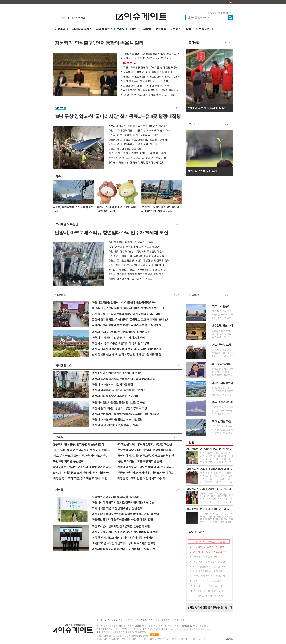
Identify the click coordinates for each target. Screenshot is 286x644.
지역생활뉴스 (104, 29)
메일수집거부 (179, 619)
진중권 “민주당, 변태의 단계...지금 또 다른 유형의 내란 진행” (146, 472)
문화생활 (160, 29)
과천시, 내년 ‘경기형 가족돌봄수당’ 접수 (115, 425)
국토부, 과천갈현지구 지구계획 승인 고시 (73, 209)
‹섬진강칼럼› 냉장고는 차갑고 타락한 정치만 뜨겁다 (209, 448)
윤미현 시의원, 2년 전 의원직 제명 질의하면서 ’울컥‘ (136, 162)
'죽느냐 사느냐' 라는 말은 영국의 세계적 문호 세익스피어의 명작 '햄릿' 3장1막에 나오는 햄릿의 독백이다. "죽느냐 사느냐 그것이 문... (216, 499)
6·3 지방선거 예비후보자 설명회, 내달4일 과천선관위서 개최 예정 (151, 90)
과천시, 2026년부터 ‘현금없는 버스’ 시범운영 (117, 419)
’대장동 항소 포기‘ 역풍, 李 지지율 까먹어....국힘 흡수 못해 (82, 478)
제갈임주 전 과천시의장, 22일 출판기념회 (115, 496)
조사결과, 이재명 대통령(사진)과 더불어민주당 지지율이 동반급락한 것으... (222, 372)
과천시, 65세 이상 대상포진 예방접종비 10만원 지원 (121, 331)
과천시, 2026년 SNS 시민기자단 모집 (112, 384)
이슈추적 (60, 29)
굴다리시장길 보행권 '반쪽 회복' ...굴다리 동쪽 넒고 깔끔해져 (126, 325)
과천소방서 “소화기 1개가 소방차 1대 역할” (146, 85)
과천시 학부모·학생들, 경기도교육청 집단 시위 (133, 135)
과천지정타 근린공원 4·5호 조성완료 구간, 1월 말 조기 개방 (139, 265)
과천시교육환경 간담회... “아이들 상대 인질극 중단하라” (151, 67)
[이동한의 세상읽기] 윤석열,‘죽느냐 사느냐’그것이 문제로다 (209, 489)
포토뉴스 (175, 29)
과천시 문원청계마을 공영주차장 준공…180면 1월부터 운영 (125, 413)
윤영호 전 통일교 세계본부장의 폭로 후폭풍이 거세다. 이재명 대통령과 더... (222, 410)
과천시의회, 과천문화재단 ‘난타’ (125, 148)
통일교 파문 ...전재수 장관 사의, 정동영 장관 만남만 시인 (82, 467)
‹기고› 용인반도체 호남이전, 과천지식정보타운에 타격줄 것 (82, 455)
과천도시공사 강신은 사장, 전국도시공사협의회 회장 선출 (125, 531)
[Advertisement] (209, 234)
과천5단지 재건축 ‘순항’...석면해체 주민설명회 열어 (136, 251)
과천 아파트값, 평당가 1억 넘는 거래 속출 (145, 81)
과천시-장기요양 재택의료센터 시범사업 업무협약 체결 (123, 378)
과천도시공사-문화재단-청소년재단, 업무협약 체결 (121, 526)
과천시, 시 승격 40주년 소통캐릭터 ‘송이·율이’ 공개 (116, 209)
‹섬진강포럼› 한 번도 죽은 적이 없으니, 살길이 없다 (209, 509)
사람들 (147, 29)
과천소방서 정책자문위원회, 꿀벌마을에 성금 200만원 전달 (125, 513)
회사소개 (100, 619)
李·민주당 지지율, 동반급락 (68, 461)
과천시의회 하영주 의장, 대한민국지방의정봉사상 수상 (123, 502)
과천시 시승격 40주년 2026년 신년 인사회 (115, 395)
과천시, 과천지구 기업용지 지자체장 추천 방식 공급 (136, 274)
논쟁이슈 (194, 295)
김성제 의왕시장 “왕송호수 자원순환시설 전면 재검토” (137, 125)
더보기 (177, 108)
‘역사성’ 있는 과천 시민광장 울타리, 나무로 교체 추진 (137, 153)
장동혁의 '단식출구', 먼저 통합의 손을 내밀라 (99, 43)
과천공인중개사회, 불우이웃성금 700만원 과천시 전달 (122, 519)
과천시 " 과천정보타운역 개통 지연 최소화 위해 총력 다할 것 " (139, 130)
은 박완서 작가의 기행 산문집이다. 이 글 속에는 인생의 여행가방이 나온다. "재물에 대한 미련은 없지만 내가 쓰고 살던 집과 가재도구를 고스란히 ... (216, 479)
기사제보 (111, 619)
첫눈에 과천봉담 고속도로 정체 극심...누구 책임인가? (146, 467)
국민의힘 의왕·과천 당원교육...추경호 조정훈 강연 (145, 455)
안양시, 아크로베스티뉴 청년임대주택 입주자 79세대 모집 (151, 76)
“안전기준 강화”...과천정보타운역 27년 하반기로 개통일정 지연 (151, 53)
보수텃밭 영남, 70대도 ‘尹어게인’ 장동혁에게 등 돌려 (146, 450)
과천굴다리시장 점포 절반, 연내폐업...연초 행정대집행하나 (139, 139)
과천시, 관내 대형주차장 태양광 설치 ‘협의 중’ (133, 144)
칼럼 (188, 29)
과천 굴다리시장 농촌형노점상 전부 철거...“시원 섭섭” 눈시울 (127, 348)
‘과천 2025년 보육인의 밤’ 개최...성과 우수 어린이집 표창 (124, 543)
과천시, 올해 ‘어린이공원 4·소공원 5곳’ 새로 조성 (119, 408)
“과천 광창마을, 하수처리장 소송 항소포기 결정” (134, 246)
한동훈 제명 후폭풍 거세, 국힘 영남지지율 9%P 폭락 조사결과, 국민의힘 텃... (222, 334)
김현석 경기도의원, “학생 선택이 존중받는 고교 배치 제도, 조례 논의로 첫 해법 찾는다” (132, 319)
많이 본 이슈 (195, 531)
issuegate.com (120, 636)
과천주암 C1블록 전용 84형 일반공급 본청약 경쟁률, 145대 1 (139, 256)
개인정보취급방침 (145, 619)
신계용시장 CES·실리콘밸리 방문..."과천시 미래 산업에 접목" (127, 313)
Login (224, 2)
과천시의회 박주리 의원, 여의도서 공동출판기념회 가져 (123, 548)
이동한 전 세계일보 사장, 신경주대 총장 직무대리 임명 (123, 537)
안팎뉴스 (133, 29)
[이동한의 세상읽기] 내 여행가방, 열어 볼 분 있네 (209, 469)
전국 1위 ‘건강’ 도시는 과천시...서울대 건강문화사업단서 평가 (139, 157)
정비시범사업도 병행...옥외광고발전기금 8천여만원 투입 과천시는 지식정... (222, 391)
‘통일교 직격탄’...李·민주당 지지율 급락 (139, 461)
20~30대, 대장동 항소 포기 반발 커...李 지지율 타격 (81, 472)
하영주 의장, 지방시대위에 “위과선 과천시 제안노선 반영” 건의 (128, 308)
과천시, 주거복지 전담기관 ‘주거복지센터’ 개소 (118, 390)
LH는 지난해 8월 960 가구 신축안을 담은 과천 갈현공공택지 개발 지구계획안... (222, 430)
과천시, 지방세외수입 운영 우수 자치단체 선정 (118, 337)
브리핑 (120, 29)
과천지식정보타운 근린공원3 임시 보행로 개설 (118, 402)
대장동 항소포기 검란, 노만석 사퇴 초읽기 (141, 478)
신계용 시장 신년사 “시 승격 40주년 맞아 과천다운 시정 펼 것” (127, 354)
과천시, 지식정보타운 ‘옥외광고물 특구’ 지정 (147, 58)
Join (230, 2)
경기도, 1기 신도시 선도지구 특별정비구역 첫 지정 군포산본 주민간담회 (139, 269)
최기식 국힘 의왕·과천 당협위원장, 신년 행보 (117, 508)
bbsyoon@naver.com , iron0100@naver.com (189, 629)
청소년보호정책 (163, 619)
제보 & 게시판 (204, 29)
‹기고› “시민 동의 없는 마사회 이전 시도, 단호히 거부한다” (151, 94)
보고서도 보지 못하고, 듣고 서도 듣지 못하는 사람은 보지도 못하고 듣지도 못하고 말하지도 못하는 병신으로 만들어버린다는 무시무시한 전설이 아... (216, 519)
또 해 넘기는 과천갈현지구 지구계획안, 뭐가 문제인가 (221, 421)
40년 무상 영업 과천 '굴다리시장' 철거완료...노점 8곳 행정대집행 (118, 116)
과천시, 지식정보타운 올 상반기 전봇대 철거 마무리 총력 (138, 260)
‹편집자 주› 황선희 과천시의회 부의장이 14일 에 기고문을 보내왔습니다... (222, 353)
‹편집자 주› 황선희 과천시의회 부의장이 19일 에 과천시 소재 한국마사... (222, 315)
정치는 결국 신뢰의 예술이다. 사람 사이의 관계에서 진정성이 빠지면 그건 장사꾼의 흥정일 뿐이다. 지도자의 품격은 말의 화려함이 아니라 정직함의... (216, 459)
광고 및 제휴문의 (126, 619)
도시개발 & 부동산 (80, 29)
